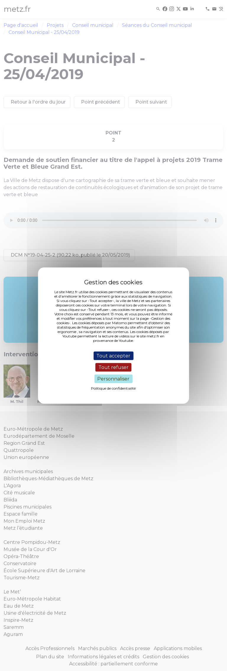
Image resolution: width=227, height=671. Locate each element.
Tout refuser (113, 367)
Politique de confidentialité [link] (113, 388)
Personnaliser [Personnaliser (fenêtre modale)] (113, 379)
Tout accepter (113, 355)
